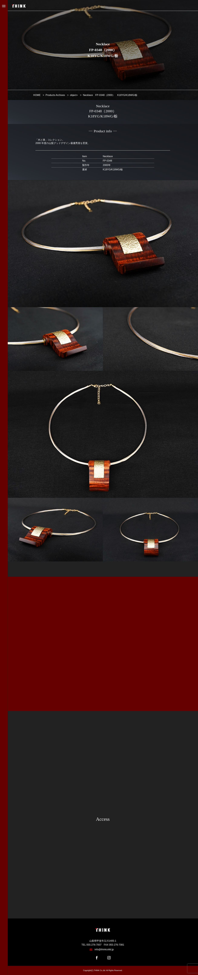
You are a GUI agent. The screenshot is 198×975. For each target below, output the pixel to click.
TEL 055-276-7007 (91, 944)
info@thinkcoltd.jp (104, 949)
